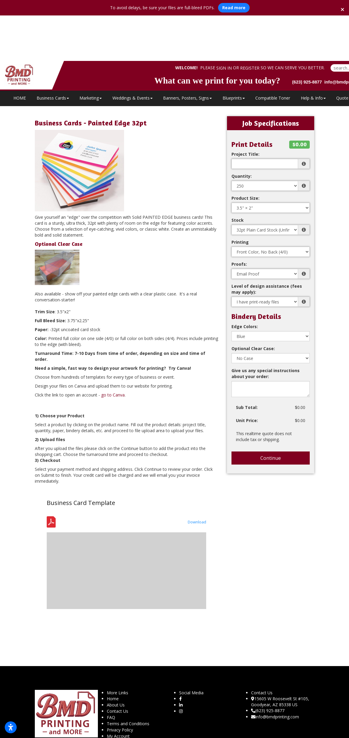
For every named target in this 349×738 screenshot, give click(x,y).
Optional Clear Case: (253, 303)
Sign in (224, 23)
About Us (116, 659)
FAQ (111, 672)
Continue (270, 412)
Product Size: (245, 152)
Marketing (90, 52)
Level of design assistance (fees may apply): (266, 243)
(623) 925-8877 (267, 665)
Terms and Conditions (128, 678)
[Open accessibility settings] (11, 727)
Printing (240, 196)
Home (113, 653)
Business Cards (53, 52)
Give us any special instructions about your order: (265, 328)
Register (249, 23)
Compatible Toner (272, 52)
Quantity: (241, 130)
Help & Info (313, 52)
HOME (19, 52)
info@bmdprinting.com (275, 671)
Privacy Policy (120, 684)
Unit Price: (247, 375)
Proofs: (239, 218)
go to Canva (113, 349)
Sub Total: (247, 362)
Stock (237, 174)
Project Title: (245, 108)
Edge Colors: (244, 281)
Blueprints (234, 52)
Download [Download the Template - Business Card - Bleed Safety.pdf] (197, 476)
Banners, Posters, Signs (187, 52)
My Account (118, 690)
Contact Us (117, 665)
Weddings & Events (132, 52)
